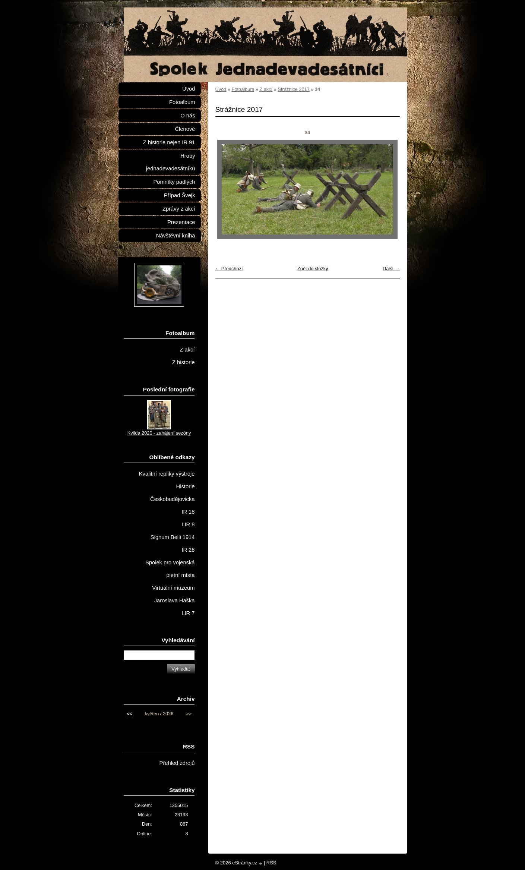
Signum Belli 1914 (173, 537)
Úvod (221, 89)
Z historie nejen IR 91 (169, 142)
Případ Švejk (179, 195)
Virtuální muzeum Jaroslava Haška (173, 594)
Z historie (183, 362)
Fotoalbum (243, 89)
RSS (271, 863)
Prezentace (181, 222)
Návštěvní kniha (175, 236)
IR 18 (187, 512)
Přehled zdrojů (177, 763)
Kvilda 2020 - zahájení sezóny (159, 433)
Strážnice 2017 (293, 89)
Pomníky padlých (174, 182)
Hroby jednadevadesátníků (170, 162)
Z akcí (265, 89)
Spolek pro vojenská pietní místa (170, 568)
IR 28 (187, 550)
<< (129, 713)
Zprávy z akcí (178, 209)
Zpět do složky (312, 268)
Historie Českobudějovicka (172, 492)
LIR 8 (187, 524)
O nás (187, 116)
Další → (391, 268)
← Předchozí (229, 268)
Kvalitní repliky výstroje (167, 474)
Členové (185, 129)
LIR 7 (187, 613)
